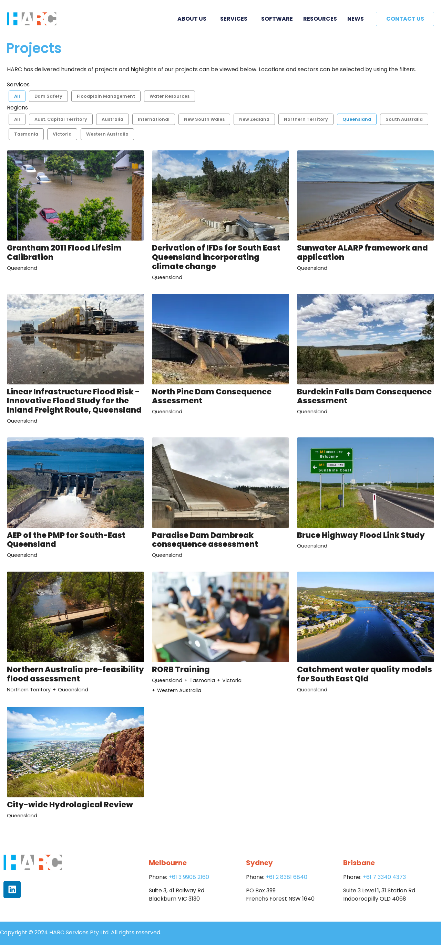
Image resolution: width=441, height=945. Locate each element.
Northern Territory (306, 119)
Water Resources (169, 96)
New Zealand (254, 119)
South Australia (404, 119)
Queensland (356, 119)
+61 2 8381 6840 (286, 877)
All (17, 96)
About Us (193, 19)
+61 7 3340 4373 (384, 877)
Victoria (62, 134)
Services (235, 19)
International (154, 119)
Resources (320, 19)
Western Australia (107, 134)
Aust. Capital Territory (60, 119)
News (355, 19)
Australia (112, 119)
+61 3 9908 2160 (188, 877)
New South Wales (204, 119)
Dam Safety (48, 96)
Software (277, 19)
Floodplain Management (106, 96)
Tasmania (26, 134)
